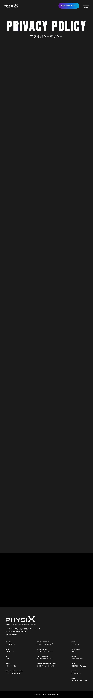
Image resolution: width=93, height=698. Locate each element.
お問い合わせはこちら (69, 6)
